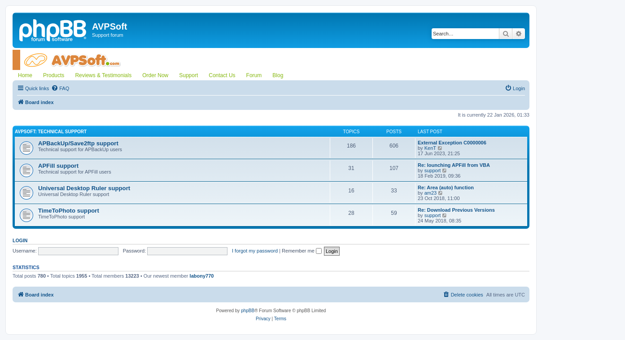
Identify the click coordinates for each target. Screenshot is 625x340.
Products (53, 75)
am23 (430, 193)
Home (25, 75)
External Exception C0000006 (452, 142)
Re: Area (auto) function (446, 187)
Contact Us (222, 75)
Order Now (155, 75)
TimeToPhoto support (68, 210)
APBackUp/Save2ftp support (78, 143)
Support (188, 75)
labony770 (202, 276)
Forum (254, 75)
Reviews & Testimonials (103, 75)
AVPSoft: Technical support (51, 131)
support (432, 170)
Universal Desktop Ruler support (84, 188)
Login (20, 240)
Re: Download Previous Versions (456, 210)
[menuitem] (60, 88)
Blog (277, 75)
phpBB (247, 310)
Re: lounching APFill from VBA (454, 165)
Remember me (302, 250)
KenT (430, 148)
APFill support (58, 165)
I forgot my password (255, 250)
